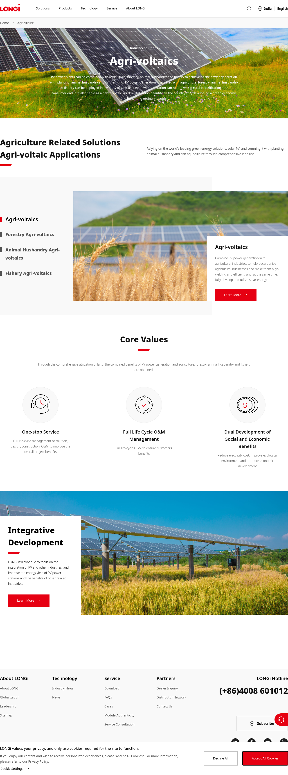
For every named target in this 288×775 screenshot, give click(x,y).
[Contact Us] (281, 719)
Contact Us (165, 706)
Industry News (63, 688)
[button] (249, 8)
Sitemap (6, 715)
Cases (108, 706)
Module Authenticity (119, 715)
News (56, 697)
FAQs (108, 697)
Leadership (8, 706)
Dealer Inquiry (167, 688)
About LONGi (9, 688)
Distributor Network (171, 697)
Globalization (9, 697)
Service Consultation (119, 724)
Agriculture (25, 23)
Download (111, 688)
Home (4, 23)
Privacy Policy (38, 761)
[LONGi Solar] (10, 8)
